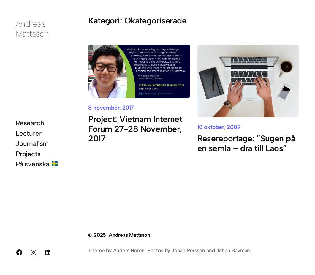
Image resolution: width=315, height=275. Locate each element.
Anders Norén (129, 250)
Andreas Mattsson (32, 29)
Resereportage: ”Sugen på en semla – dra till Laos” (246, 143)
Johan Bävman (233, 250)
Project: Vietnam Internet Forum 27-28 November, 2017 (135, 128)
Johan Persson (188, 250)
